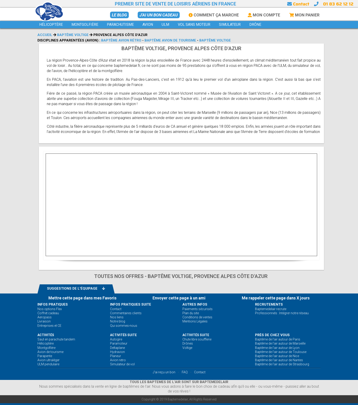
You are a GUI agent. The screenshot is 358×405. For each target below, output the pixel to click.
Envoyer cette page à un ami (179, 298)
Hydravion (117, 352)
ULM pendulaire (48, 364)
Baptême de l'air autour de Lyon (277, 348)
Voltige (187, 348)
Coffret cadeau (48, 313)
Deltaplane (117, 348)
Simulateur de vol (122, 364)
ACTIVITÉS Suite (123, 335)
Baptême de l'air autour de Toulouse (280, 352)
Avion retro (118, 360)
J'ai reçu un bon (164, 372)
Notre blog (117, 321)
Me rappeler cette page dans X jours (276, 298)
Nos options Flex (49, 309)
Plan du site (190, 313)
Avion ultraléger (48, 360)
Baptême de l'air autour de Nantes (279, 360)
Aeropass (44, 317)
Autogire (116, 339)
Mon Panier (304, 15)
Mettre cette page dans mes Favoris (82, 298)
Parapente (44, 356)
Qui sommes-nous (123, 325)
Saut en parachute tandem (56, 339)
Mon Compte (264, 15)
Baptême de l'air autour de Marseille (280, 343)
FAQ (185, 372)
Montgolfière (46, 348)
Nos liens (117, 317)
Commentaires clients (126, 313)
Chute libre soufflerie (196, 339)
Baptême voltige (73, 35)
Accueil (44, 35)
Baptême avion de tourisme (170, 40)
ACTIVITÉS (45, 335)
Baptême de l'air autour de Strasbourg (282, 364)
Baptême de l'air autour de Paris (277, 339)
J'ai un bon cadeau (159, 15)
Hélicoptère (45, 343)
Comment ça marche (214, 15)
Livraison (44, 321)
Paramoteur (118, 343)
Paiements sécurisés (197, 309)
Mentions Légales (195, 321)
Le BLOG (119, 15)
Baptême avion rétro (121, 40)
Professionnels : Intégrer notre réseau (282, 313)
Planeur (115, 356)
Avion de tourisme (50, 352)
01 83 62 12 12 (338, 4)
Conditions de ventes (197, 317)
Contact (298, 4)
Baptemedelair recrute (270, 309)
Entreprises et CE (49, 325)
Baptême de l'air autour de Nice (277, 356)
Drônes (187, 343)
